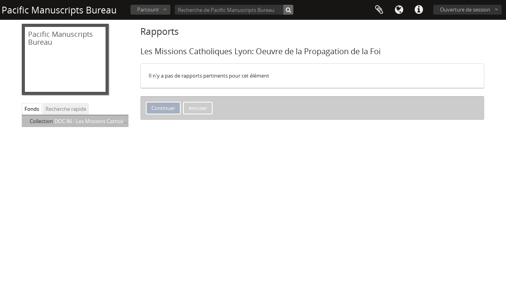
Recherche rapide (65, 108)
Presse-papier (379, 10)
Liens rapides (419, 10)
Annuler (198, 108)
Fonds (32, 108)
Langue (399, 10)
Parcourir (148, 9)
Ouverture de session (465, 9)
